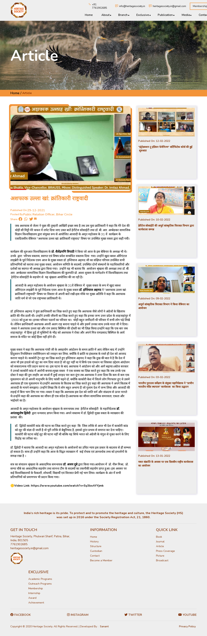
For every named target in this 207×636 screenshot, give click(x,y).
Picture (160, 556)
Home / (15, 93)
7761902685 (18, 544)
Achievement (36, 602)
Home (89, 15)
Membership (35, 588)
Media (186, 15)
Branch (123, 15)
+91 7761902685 (99, 6)
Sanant (104, 626)
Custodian (96, 551)
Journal (160, 541)
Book (159, 537)
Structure (95, 546)
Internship (34, 593)
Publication (165, 15)
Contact (95, 556)
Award (32, 598)
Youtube (187, 615)
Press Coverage (165, 551)
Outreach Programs (40, 584)
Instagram (77, 615)
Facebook (20, 615)
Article (160, 546)
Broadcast (162, 560)
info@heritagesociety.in (132, 6)
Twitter (133, 615)
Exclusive (142, 15)
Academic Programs (40, 579)
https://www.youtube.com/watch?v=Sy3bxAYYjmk (67, 486)
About (105, 15)
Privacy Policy (187, 626)
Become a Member (101, 560)
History (94, 541)
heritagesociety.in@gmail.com (169, 6)
